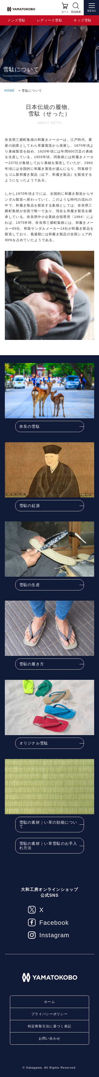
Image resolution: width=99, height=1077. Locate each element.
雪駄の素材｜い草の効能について (48, 824)
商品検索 (76, 11)
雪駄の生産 (29, 585)
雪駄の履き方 (31, 664)
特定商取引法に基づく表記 (50, 1026)
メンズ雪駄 (16, 20)
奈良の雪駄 (29, 426)
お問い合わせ (50, 1038)
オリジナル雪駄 (33, 743)
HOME (9, 90)
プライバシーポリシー (49, 1014)
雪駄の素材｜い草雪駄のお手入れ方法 (48, 845)
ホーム (49, 1002)
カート (65, 11)
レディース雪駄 (49, 20)
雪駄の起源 (29, 505)
